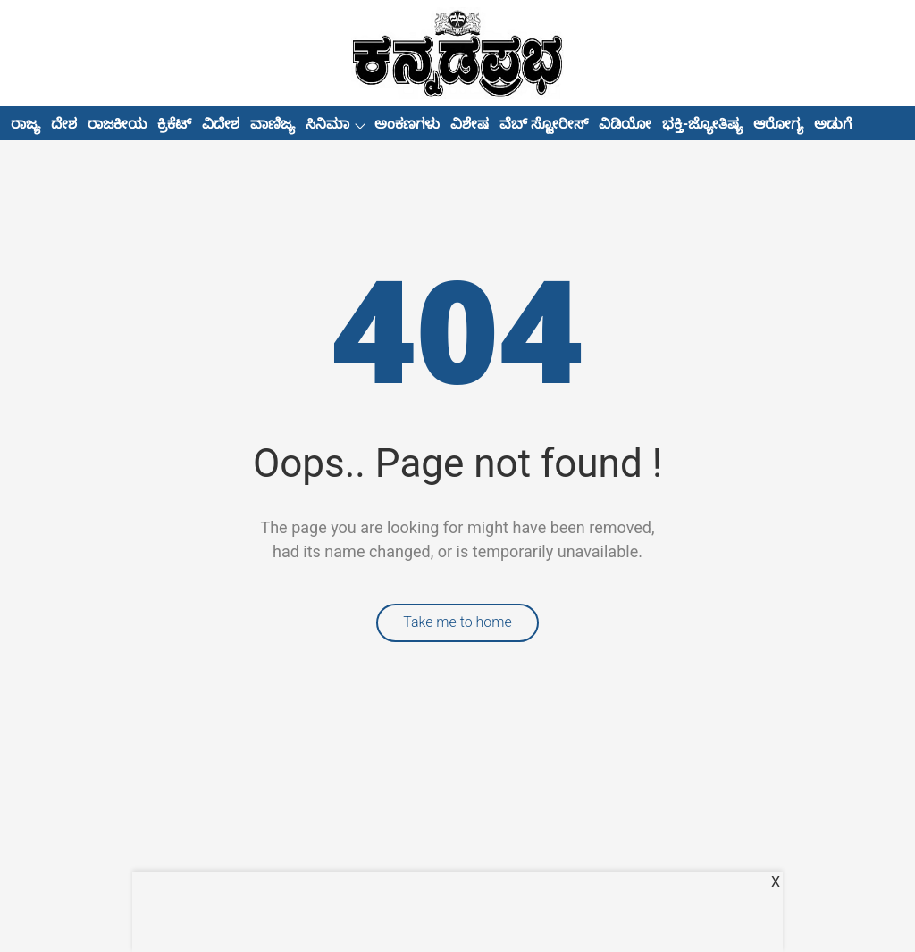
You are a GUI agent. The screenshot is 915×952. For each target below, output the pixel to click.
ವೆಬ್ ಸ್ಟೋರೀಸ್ (543, 123)
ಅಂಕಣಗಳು (407, 123)
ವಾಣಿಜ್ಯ (272, 123)
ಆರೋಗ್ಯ (778, 123)
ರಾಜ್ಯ (25, 123)
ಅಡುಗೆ (833, 123)
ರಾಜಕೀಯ (117, 123)
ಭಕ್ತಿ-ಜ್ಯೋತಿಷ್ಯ (702, 123)
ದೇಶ (64, 123)
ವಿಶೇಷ (469, 123)
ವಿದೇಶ (220, 123)
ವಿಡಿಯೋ (625, 123)
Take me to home (457, 622)
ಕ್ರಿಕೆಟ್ (174, 123)
